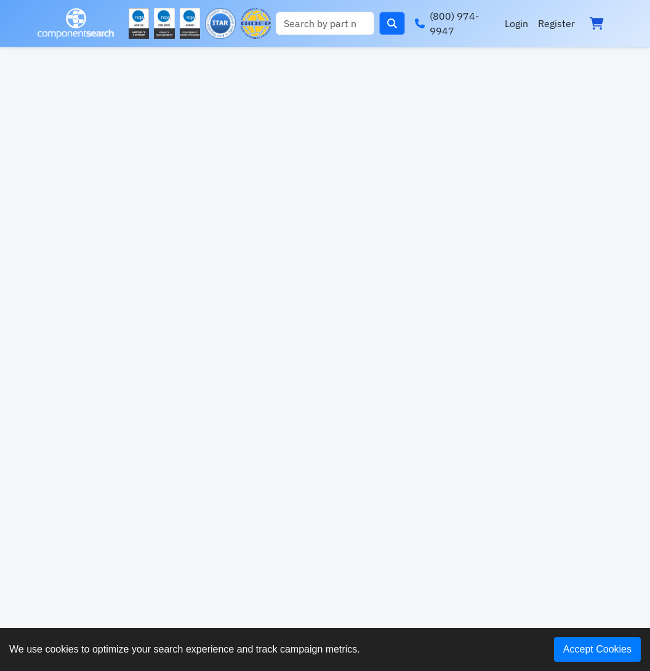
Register (556, 23)
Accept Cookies (597, 649)
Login (516, 23)
